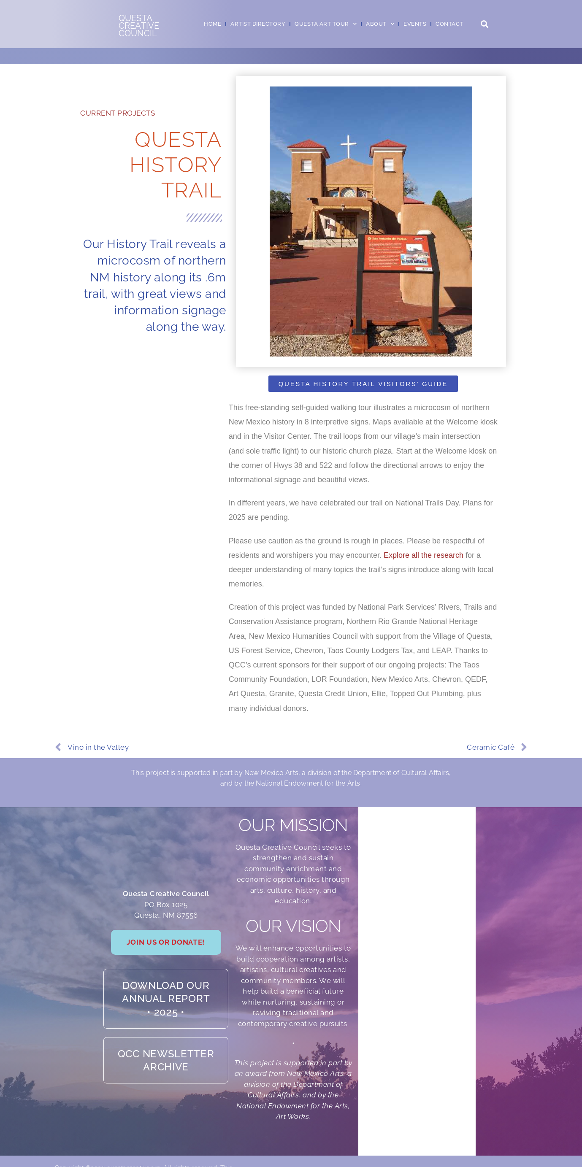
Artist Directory (257, 24)
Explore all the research (423, 555)
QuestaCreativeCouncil (139, 25)
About (380, 24)
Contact (449, 24)
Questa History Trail (176, 165)
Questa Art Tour (326, 24)
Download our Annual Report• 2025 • (166, 1017)
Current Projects (117, 113)
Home (212, 24)
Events (414, 24)
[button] (485, 24)
